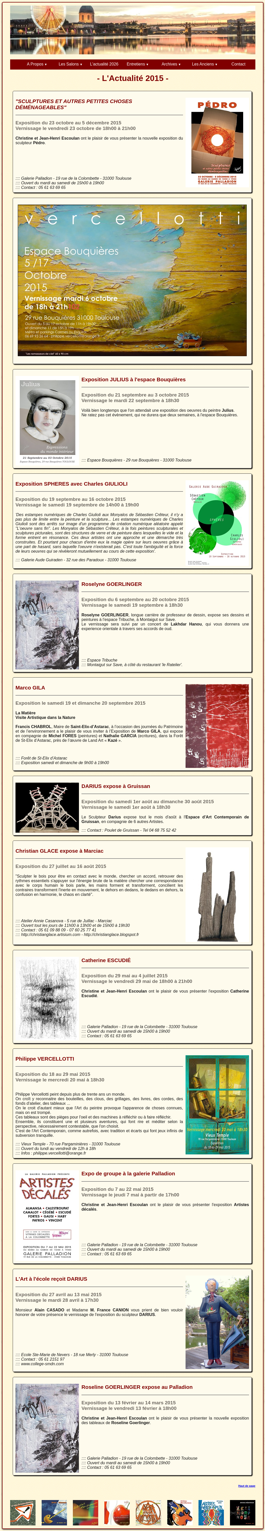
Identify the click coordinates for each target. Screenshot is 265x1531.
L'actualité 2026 (104, 64)
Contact (238, 64)
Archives (169, 64)
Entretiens (136, 64)
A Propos (35, 64)
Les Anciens (203, 64)
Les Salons (69, 64)
